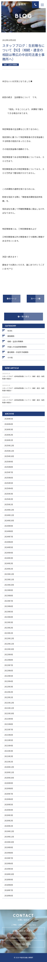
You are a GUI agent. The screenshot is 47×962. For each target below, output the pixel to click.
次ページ (35, 298)
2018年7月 (8, 890)
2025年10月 (9, 456)
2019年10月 (9, 842)
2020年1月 (8, 826)
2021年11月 (9, 708)
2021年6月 (8, 735)
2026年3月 (8, 429)
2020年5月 (8, 804)
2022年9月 (8, 654)
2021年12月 (9, 702)
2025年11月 (9, 451)
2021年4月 (8, 745)
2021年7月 (8, 729)
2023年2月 (8, 627)
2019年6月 (8, 863)
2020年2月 (8, 820)
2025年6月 (8, 477)
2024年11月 (9, 515)
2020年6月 (8, 799)
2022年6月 (8, 670)
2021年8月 (8, 724)
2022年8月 (8, 660)
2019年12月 (9, 831)
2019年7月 (8, 858)
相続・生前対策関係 (15, 341)
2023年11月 (9, 579)
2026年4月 (8, 424)
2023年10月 (9, 585)
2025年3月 (8, 493)
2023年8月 (8, 595)
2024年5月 (8, 547)
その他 (10, 357)
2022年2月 (8, 692)
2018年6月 (8, 895)
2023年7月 (8, 601)
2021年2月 (8, 756)
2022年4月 (8, 681)
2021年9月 (8, 719)
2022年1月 (8, 697)
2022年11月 (9, 643)
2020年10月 (9, 777)
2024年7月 (8, 536)
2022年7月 (8, 665)
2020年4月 (8, 810)
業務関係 (10, 336)
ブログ (12, 29)
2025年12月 (9, 445)
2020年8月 (8, 788)
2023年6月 (8, 606)
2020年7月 (8, 794)
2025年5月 (8, 483)
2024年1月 (8, 568)
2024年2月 (8, 563)
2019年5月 (8, 869)
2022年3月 (8, 686)
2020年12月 (9, 767)
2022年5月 (8, 676)
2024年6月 (8, 542)
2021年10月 (9, 713)
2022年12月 (9, 638)
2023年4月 (8, 617)
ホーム (5, 29)
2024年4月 (8, 552)
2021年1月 (8, 761)
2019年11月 (9, 836)
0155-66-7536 (23, 944)
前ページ (11, 298)
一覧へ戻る (23, 316)
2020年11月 (9, 772)
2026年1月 (8, 440)
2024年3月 (8, 558)
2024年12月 (9, 510)
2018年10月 (9, 874)
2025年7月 (8, 472)
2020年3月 (8, 815)
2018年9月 (8, 879)
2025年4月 (8, 488)
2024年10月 (9, 520)
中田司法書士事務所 (14, 4)
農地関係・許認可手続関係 (17, 352)
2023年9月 (8, 590)
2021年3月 (8, 751)
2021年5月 (8, 740)
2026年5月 (8, 418)
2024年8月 (8, 531)
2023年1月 (8, 633)
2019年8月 (8, 852)
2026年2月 (8, 435)
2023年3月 (8, 622)
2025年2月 (8, 499)
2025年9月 (8, 461)
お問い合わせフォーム (23, 930)
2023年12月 (9, 574)
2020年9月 (8, 783)
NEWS (9, 330)
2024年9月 (8, 526)
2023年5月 (8, 611)
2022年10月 (9, 649)
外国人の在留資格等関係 (17, 347)
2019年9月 (8, 847)
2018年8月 (8, 885)
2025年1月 (8, 504)
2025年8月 (8, 467)
